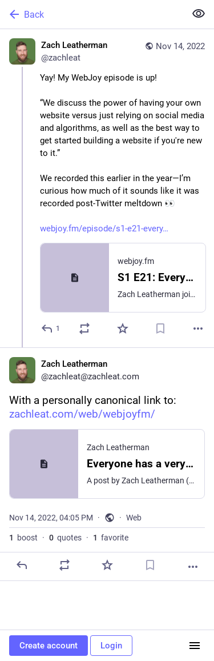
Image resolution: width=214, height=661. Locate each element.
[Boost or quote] (84, 328)
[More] (198, 328)
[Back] (91, 14)
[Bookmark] (160, 328)
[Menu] (194, 645)
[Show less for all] (198, 13)
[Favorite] (123, 328)
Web (134, 517)
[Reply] (51, 328)
